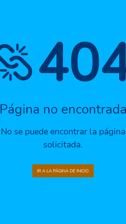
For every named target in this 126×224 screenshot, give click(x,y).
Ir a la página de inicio (63, 171)
